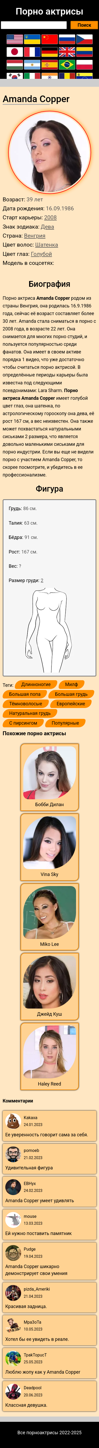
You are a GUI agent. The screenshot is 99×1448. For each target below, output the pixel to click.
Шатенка (46, 244)
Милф (71, 684)
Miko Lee (49, 944)
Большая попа (24, 694)
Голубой (41, 254)
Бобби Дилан (49, 804)
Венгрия (34, 235)
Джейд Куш (49, 1014)
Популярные (65, 723)
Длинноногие (36, 684)
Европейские (71, 703)
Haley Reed (49, 1084)
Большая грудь (71, 694)
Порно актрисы (49, 11)
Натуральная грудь (30, 713)
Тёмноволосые (25, 703)
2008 (50, 217)
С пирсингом (23, 723)
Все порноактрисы (37, 1432)
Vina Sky (49, 874)
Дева (47, 226)
